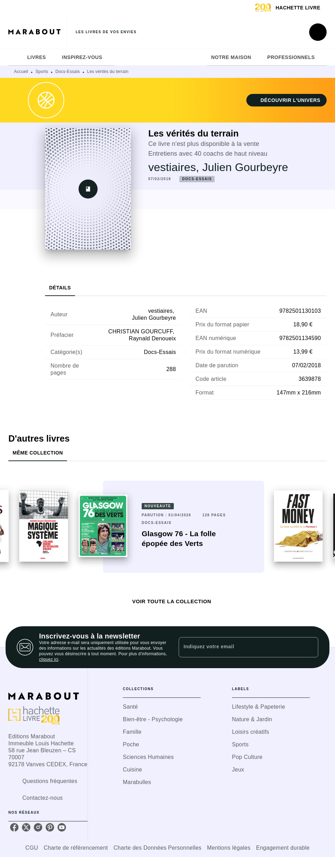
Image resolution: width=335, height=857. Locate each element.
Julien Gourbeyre (245, 167)
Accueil (21, 71)
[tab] (15, 57)
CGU (31, 848)
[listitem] (14, 827)
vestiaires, (175, 167)
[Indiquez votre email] (240, 647)
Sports (42, 71)
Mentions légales (228, 848)
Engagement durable (283, 848)
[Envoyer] (310, 647)
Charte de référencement (76, 848)
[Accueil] (37, 32)
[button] (286, 100)
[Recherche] (318, 32)
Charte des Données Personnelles (157, 848)
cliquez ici (48, 659)
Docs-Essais (67, 71)
